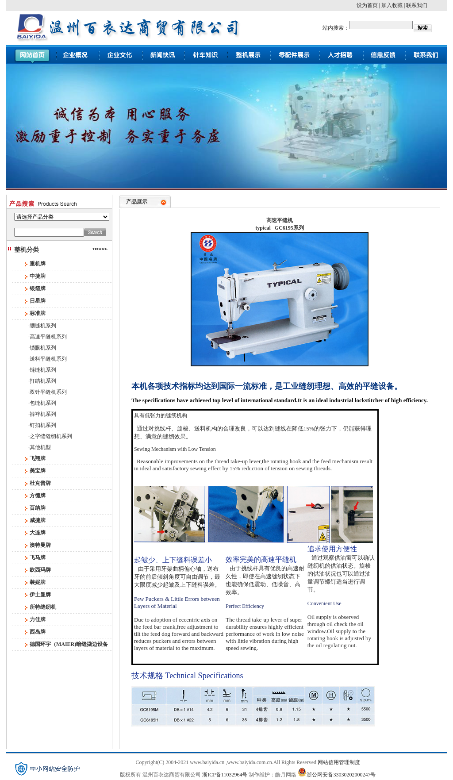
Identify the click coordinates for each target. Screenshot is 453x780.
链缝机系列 (43, 370)
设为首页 (367, 5)
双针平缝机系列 (48, 392)
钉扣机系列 (43, 425)
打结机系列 (43, 381)
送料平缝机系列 (48, 359)
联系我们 (416, 5)
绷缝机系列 (43, 326)
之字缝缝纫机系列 (51, 436)
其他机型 (40, 447)
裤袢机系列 (43, 414)
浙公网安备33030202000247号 (337, 772)
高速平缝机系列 (48, 337)
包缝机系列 (43, 403)
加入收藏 (392, 5)
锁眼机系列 (43, 348)
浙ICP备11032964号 (224, 775)
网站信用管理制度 (339, 762)
